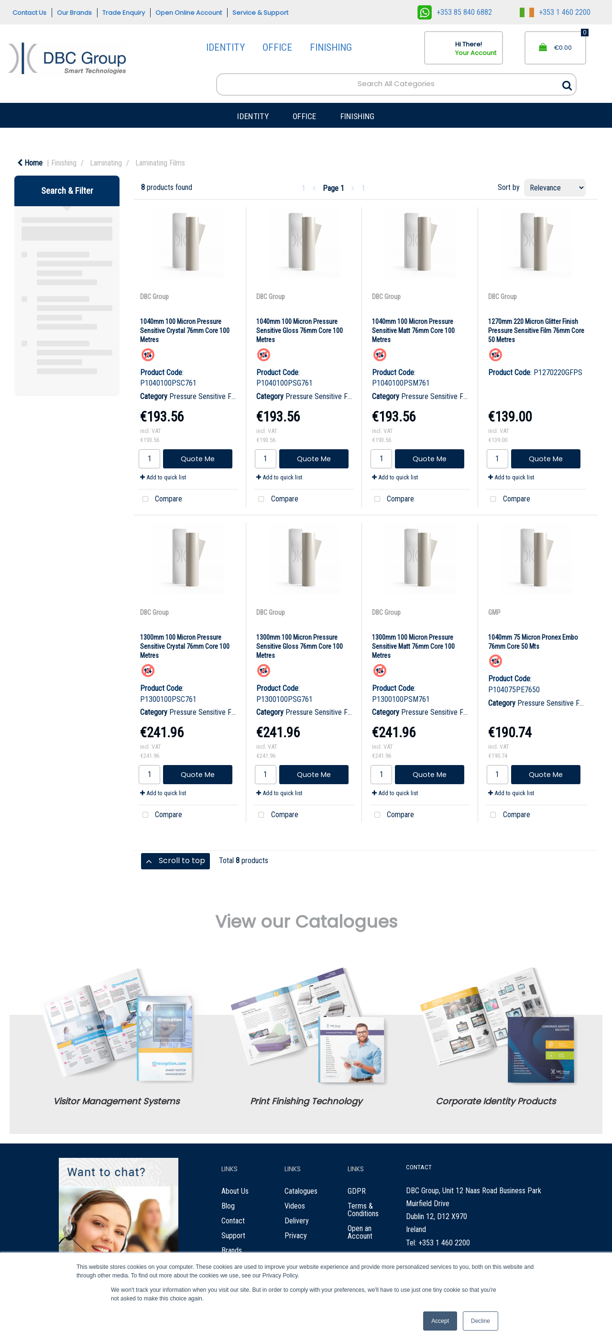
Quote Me (198, 459)
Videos (294, 1205)
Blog (228, 1205)
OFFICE (277, 47)
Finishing (63, 162)
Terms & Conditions (363, 1209)
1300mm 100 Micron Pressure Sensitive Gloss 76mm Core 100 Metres (299, 646)
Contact (233, 1220)
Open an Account (360, 1232)
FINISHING (331, 47)
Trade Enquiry (123, 12)
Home (30, 162)
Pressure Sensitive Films (206, 396)
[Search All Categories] (396, 84)
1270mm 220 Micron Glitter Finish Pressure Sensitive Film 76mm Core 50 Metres (536, 331)
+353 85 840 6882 (454, 12)
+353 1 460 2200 (555, 12)
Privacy (295, 1235)
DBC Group (154, 296)
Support (233, 1235)
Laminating (106, 162)
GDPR (357, 1191)
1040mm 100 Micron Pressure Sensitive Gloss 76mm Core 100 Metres (299, 331)
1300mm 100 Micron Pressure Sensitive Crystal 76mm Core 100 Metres (185, 646)
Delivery (296, 1220)
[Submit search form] (567, 83)
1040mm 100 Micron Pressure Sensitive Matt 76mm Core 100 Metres (413, 331)
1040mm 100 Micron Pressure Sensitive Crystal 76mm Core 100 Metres (185, 331)
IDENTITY (225, 47)
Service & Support (260, 12)
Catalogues (300, 1191)
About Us (235, 1191)
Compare (160, 499)
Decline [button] (480, 1321)
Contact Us (29, 12)
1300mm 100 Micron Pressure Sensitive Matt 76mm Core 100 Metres (413, 646)
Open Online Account (188, 12)
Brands (231, 1250)
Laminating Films (160, 162)
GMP (494, 612)
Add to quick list (163, 477)
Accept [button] (440, 1321)
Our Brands (74, 12)
